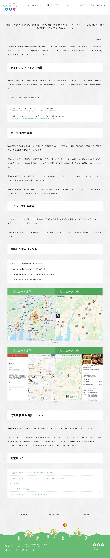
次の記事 (86, 514)
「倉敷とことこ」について (21, 483)
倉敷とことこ (18, 550)
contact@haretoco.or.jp (33, 546)
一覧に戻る (55, 514)
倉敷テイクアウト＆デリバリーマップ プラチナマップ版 (32, 473)
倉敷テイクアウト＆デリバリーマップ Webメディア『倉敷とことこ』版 (38, 478)
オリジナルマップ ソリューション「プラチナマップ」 (31, 494)
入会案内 (82, 5)
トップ (27, 5)
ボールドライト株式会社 (20, 489)
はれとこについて (38, 5)
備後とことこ (29, 550)
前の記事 (23, 514)
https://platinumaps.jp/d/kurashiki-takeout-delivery (33, 111)
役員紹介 (49, 5)
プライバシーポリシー (98, 548)
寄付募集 (91, 5)
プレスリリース (72, 5)
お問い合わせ (101, 5)
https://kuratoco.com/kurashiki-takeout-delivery (32, 118)
